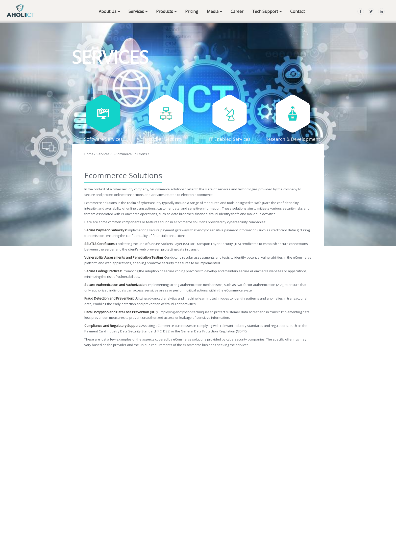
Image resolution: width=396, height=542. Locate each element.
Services (104, 154)
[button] (109, 11)
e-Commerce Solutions (131, 154)
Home (89, 154)
